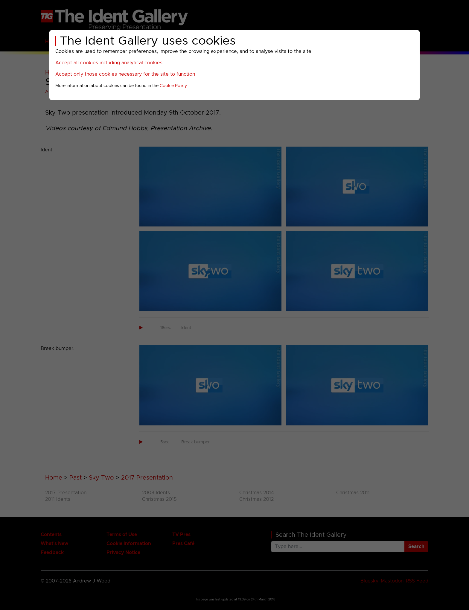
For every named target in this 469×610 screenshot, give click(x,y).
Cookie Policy (173, 86)
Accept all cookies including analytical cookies (108, 62)
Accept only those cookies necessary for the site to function (125, 74)
